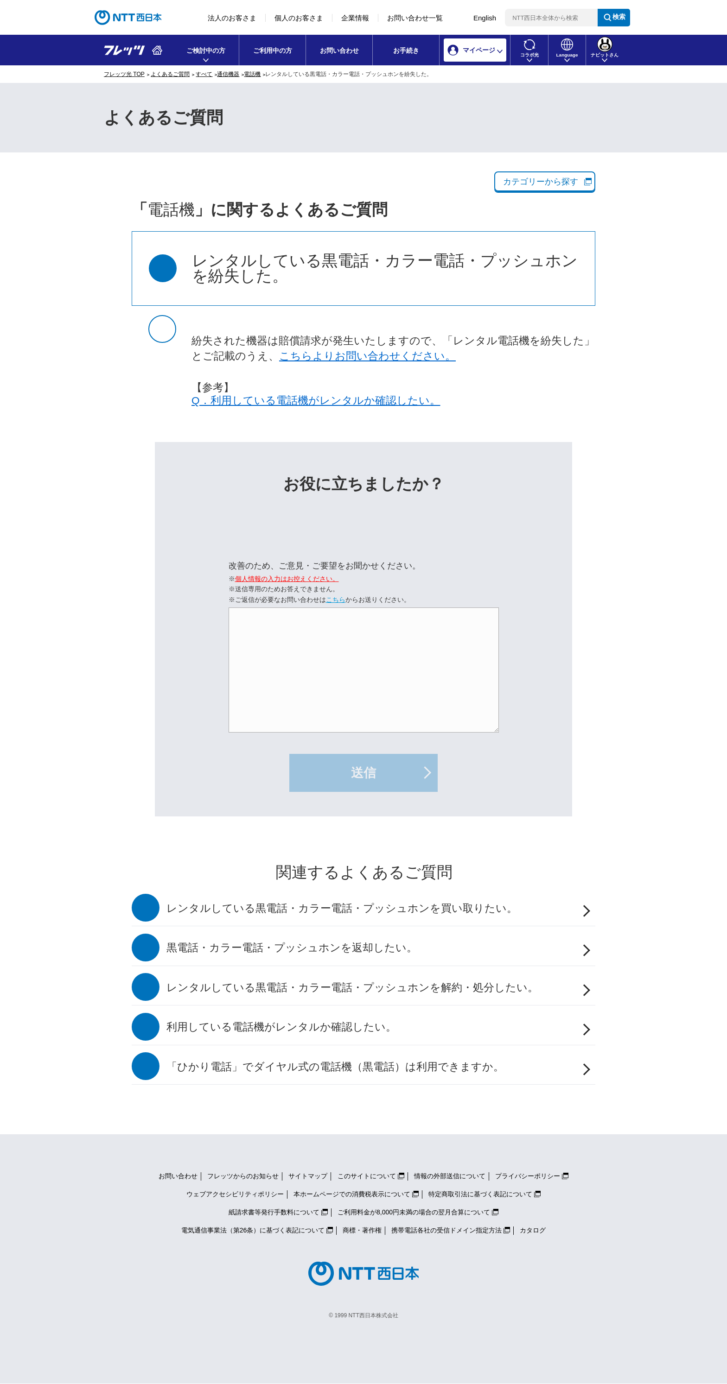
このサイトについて (367, 1176)
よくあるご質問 (170, 74)
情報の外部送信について (449, 1176)
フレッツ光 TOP (124, 74)
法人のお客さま (232, 18)
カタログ (533, 1230)
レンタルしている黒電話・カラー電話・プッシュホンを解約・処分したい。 (352, 987)
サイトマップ (307, 1176)
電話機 (252, 74)
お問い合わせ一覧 (415, 18)
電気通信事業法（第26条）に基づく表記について (253, 1230)
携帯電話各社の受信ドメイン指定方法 (446, 1230)
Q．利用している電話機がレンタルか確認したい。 (315, 400)
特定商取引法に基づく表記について (480, 1194)
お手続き (406, 50)
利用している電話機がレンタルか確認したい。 (281, 1027)
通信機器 (228, 74)
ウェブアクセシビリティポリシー (235, 1194)
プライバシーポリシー (527, 1176)
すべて (204, 74)
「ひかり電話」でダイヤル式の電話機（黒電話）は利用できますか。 (335, 1067)
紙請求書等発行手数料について (274, 1212)
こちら (335, 599)
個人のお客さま (298, 18)
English (484, 18)
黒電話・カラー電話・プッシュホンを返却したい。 (291, 948)
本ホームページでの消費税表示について (351, 1194)
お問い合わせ (339, 50)
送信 (363, 773)
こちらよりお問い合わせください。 (367, 356)
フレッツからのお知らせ (243, 1176)
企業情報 (355, 18)
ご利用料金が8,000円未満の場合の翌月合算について (414, 1212)
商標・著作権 (362, 1230)
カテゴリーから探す (540, 181)
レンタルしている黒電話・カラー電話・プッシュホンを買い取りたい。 (341, 908)
